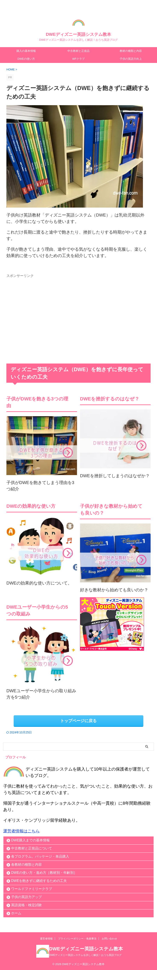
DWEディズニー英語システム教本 (78, 34)
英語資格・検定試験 (26, 905)
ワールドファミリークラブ (31, 888)
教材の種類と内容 (131, 50)
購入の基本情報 (26, 50)
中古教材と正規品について (31, 848)
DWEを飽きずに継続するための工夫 (39, 880)
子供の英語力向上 (131, 58)
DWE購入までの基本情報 (30, 840)
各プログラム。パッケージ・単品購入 (40, 856)
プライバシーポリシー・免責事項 (77, 938)
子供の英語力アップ (26, 897)
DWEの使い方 (26, 58)
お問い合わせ (109, 938)
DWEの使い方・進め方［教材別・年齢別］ (44, 872)
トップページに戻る (78, 720)
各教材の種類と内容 (26, 864)
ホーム (16, 913)
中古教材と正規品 (78, 50)
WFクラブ (78, 58)
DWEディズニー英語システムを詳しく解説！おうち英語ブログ (85, 954)
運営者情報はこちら (22, 830)
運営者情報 (46, 938)
